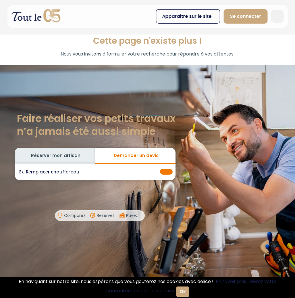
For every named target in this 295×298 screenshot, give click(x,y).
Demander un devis (136, 155)
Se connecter (245, 16)
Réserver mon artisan (55, 155)
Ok (183, 291)
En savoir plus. (231, 281)
